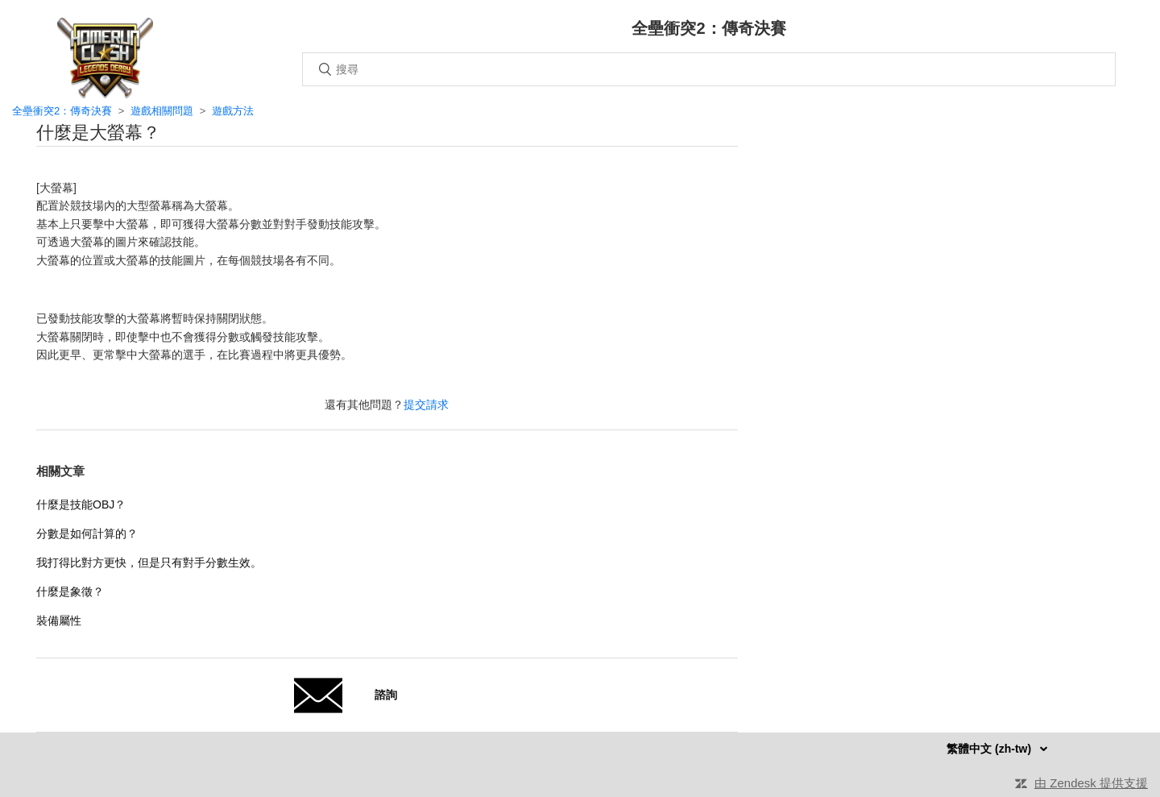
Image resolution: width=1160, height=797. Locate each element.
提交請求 (426, 404)
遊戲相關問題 (161, 111)
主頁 (104, 58)
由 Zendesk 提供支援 (1091, 783)
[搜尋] (709, 69)
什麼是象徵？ (70, 591)
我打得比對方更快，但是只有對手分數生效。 (149, 562)
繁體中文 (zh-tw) (990, 748)
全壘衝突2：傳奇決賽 (62, 111)
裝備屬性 (58, 620)
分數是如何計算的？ (87, 533)
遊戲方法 (233, 111)
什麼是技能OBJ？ (81, 504)
